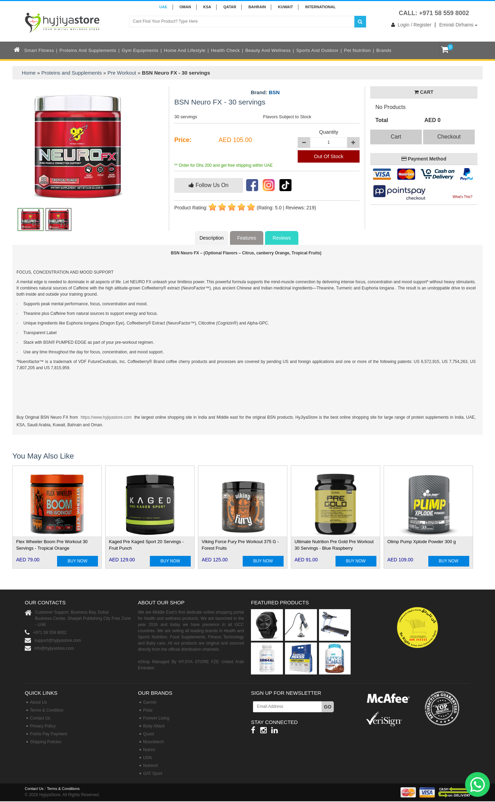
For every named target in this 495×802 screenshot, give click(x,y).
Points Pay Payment (48, 734)
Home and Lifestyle (185, 50)
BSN (274, 92)
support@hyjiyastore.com (57, 640)
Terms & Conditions (63, 789)
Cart (396, 137)
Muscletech (153, 741)
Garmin (149, 702)
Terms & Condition (47, 710)
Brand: (265, 92)
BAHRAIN (257, 7)
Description (211, 238)
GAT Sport (152, 773)
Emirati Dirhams (458, 25)
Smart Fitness (39, 50)
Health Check (225, 50)
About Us (38, 702)
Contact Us (40, 718)
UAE (163, 7)
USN (147, 757)
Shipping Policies (45, 741)
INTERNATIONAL (320, 7)
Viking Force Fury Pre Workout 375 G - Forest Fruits (240, 545)
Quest (148, 734)
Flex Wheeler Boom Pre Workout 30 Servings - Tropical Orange (52, 545)
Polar (148, 710)
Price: (182, 139)
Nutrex (149, 749)
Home (29, 73)
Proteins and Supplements (87, 50)
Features (246, 238)
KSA (207, 7)
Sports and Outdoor (317, 50)
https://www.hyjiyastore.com (106, 417)
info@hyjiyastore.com (54, 648)
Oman (185, 7)
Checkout (449, 137)
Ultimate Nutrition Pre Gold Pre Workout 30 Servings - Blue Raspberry (334, 545)
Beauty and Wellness (268, 50)
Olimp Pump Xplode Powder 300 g (421, 541)
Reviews (282, 238)
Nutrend (150, 765)
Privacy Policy (43, 726)
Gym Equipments (140, 50)
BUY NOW (77, 561)
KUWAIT (285, 7)
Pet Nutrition (357, 50)
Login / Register (409, 25)
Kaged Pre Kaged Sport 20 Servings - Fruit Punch (146, 545)
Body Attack (154, 726)
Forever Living (156, 718)
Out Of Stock (328, 156)
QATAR (229, 7)
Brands (384, 50)
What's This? (462, 197)
